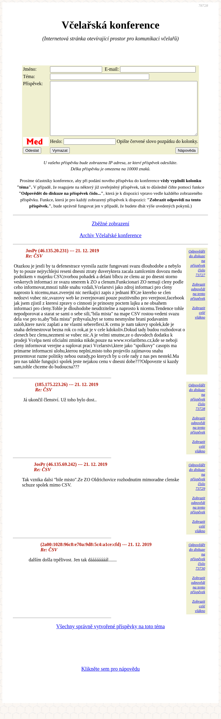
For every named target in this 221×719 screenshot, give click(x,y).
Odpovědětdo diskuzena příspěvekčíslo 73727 (197, 274)
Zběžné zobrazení (110, 234)
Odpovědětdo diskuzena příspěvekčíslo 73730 (197, 567)
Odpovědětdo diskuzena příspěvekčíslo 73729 (197, 487)
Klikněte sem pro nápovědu (110, 679)
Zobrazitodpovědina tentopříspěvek (197, 302)
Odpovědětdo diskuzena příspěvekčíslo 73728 (197, 407)
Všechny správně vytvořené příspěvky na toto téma (110, 637)
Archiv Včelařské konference (110, 246)
